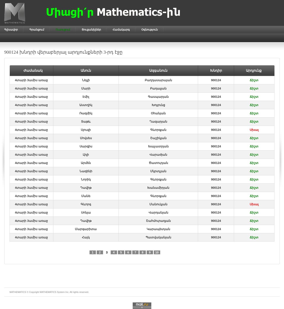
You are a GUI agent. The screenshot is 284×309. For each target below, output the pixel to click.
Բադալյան (158, 88)
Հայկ (86, 237)
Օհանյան (158, 113)
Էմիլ (86, 96)
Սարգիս (86, 146)
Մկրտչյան (158, 171)
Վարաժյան (158, 154)
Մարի (85, 88)
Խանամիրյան (158, 187)
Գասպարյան (158, 96)
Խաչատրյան (158, 146)
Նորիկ (86, 179)
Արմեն (86, 163)
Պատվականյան (158, 237)
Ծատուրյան (158, 163)
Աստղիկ (85, 105)
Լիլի (86, 154)
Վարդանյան (158, 212)
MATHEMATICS (48, 292)
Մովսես (86, 138)
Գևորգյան (158, 129)
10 (157, 252)
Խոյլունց (158, 105)
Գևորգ (86, 204)
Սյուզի (86, 129)
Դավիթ (85, 187)
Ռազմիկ (85, 113)
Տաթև (86, 121)
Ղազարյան (158, 121)
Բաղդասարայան (158, 80)
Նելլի (86, 80)
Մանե (85, 196)
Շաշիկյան (158, 138)
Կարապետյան (158, 229)
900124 (216, 80)
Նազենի (86, 171)
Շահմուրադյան (158, 220)
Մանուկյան (158, 204)
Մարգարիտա (86, 229)
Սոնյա (86, 212)
